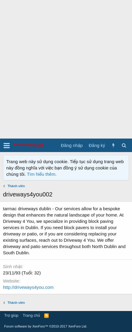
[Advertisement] (66, 69)
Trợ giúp (11, 315)
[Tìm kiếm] (124, 145)
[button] (6, 145)
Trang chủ (31, 315)
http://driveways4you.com (28, 287)
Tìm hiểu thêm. (42, 174)
